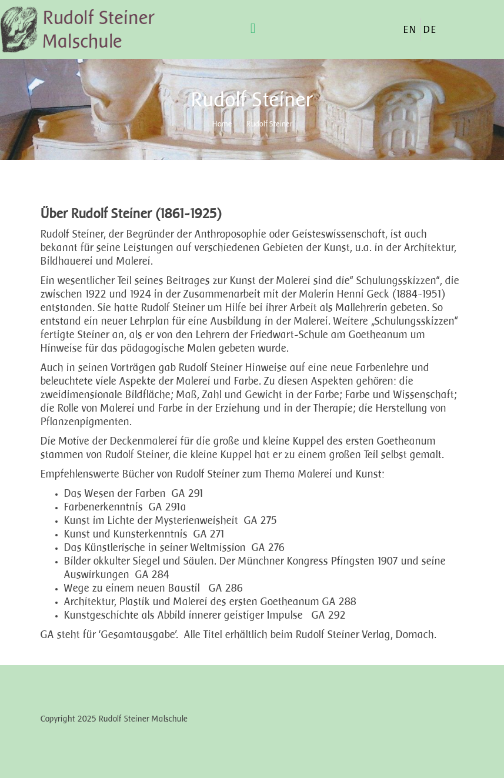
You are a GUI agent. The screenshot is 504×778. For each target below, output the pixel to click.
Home (222, 123)
